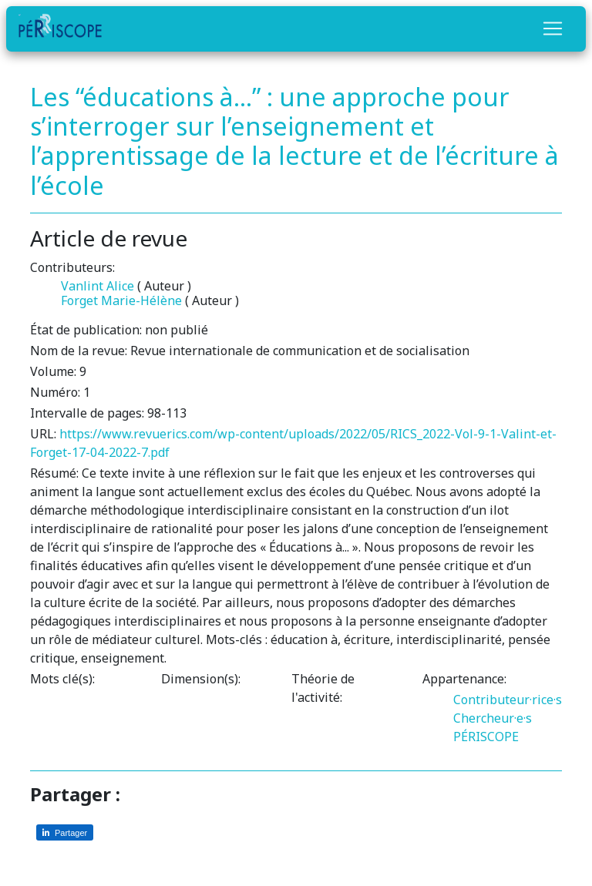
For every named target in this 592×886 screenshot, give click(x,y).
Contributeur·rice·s (507, 699)
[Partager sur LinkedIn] (64, 832)
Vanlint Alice (97, 285)
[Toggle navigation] (553, 28)
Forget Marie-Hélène (121, 300)
